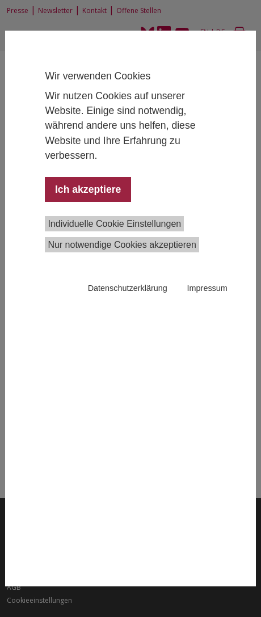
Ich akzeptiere (88, 189)
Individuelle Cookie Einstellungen (114, 224)
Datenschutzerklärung (127, 288)
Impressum (207, 288)
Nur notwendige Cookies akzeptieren (122, 245)
